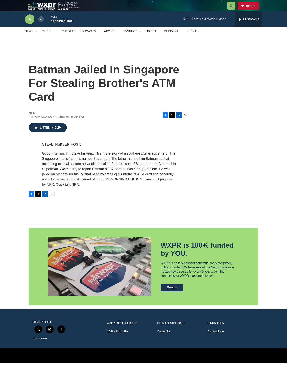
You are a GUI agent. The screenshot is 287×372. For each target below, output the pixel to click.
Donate (252, 10)
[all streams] (248, 27)
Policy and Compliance (170, 331)
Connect (130, 39)
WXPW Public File (118, 340)
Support (171, 39)
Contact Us (163, 340)
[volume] (41, 28)
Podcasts (88, 39)
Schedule (68, 39)
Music (46, 39)
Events (192, 39)
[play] (30, 28)
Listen (150, 39)
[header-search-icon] (233, 10)
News (29, 39)
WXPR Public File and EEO (123, 331)
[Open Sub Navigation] (36, 39)
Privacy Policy (216, 331)
